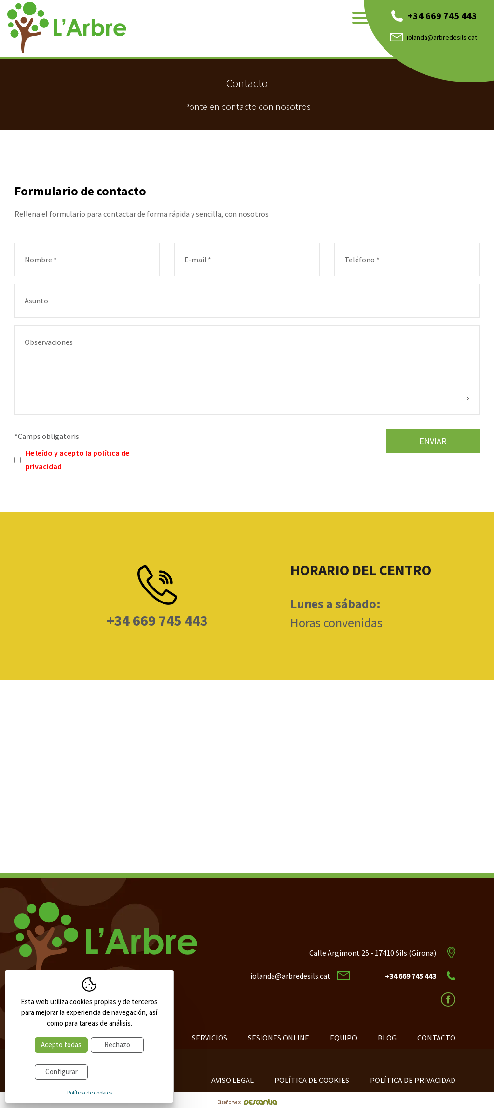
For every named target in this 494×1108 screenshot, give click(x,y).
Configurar (61, 1071)
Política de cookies (311, 1080)
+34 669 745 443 (434, 16)
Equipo (343, 1037)
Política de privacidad (412, 1080)
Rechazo (117, 1044)
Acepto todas (61, 1044)
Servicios (209, 1037)
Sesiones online (278, 1037)
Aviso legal (232, 1080)
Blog (387, 1037)
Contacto (436, 1037)
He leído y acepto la (77, 460)
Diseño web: (247, 1102)
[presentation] (251, 448)
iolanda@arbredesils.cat (433, 37)
